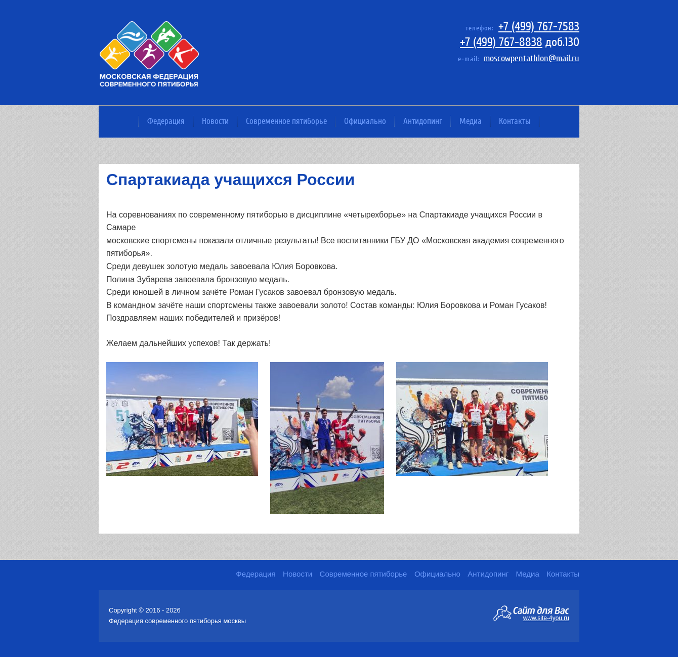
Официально (365, 121)
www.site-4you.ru (546, 618)
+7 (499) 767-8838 (501, 42)
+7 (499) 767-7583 (538, 26)
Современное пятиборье (286, 121)
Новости (215, 121)
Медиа (470, 121)
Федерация (166, 121)
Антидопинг (422, 121)
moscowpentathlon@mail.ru (531, 58)
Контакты (515, 121)
